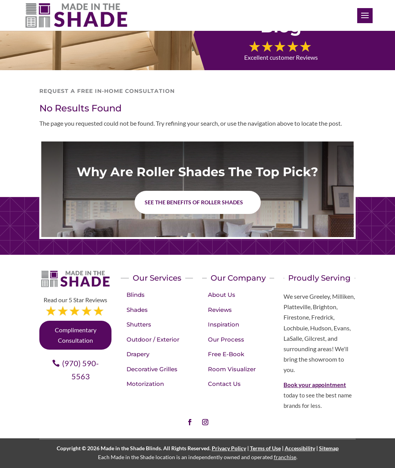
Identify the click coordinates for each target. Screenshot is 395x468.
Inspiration (223, 324)
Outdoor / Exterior (153, 339)
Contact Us (224, 383)
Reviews (220, 309)
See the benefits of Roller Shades (194, 202)
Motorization (145, 383)
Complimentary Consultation (75, 335)
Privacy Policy (229, 448)
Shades (137, 309)
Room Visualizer (232, 369)
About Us (221, 294)
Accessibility (300, 448)
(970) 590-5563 (80, 370)
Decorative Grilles (152, 369)
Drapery (138, 354)
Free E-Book (226, 354)
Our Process (226, 339)
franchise (285, 457)
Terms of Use (265, 448)
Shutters (139, 324)
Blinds (136, 294)
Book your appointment (315, 384)
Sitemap (329, 448)
